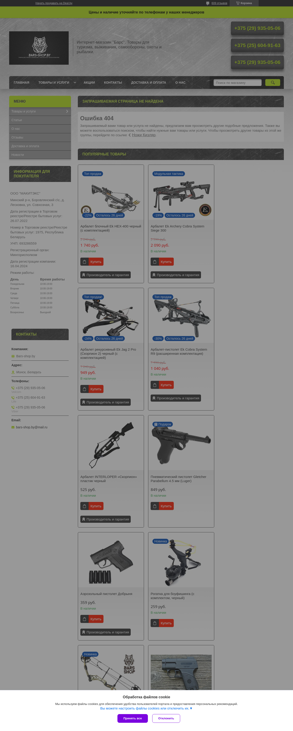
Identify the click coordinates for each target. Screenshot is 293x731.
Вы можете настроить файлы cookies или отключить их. (144, 708)
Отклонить (166, 718)
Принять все (132, 718)
